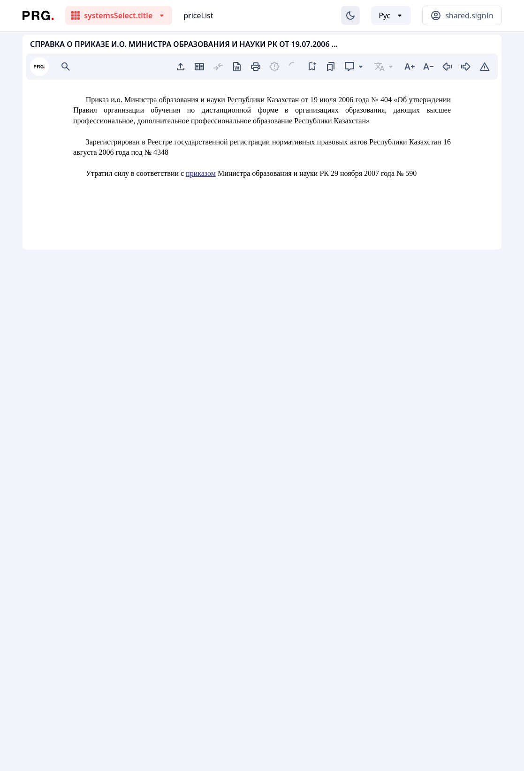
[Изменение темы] (350, 15)
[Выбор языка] (391, 15)
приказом (201, 173)
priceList (198, 15)
